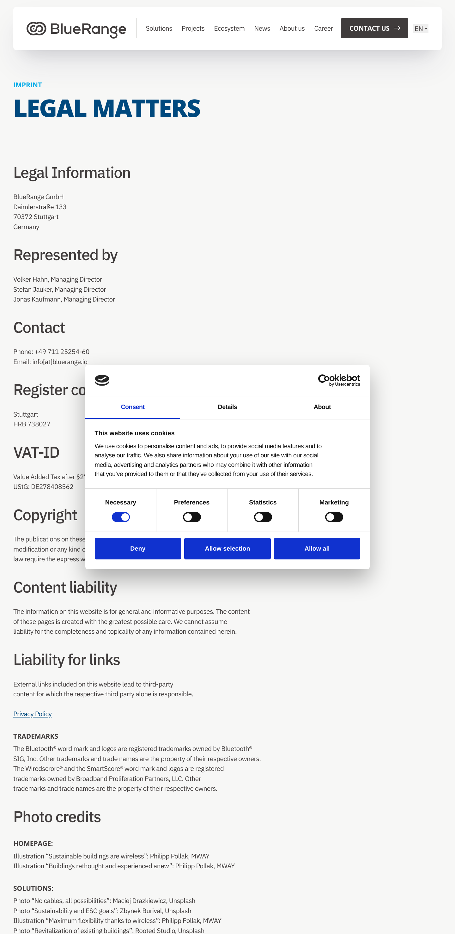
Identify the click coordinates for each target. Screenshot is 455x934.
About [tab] (322, 407)
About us (292, 28)
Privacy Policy (32, 713)
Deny (138, 548)
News (262, 28)
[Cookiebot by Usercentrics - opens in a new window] (332, 380)
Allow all (317, 548)
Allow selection (227, 548)
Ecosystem (230, 28)
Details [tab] (227, 407)
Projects (193, 28)
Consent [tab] (132, 407)
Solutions (159, 28)
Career (324, 28)
